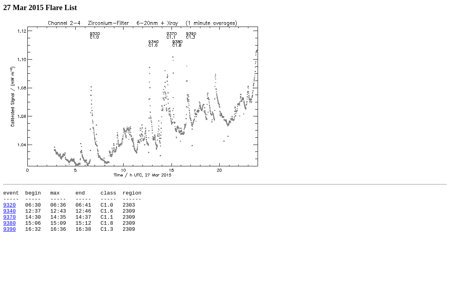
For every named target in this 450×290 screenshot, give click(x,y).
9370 (9, 222)
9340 (9, 215)
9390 (9, 237)
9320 (9, 208)
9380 (9, 230)
